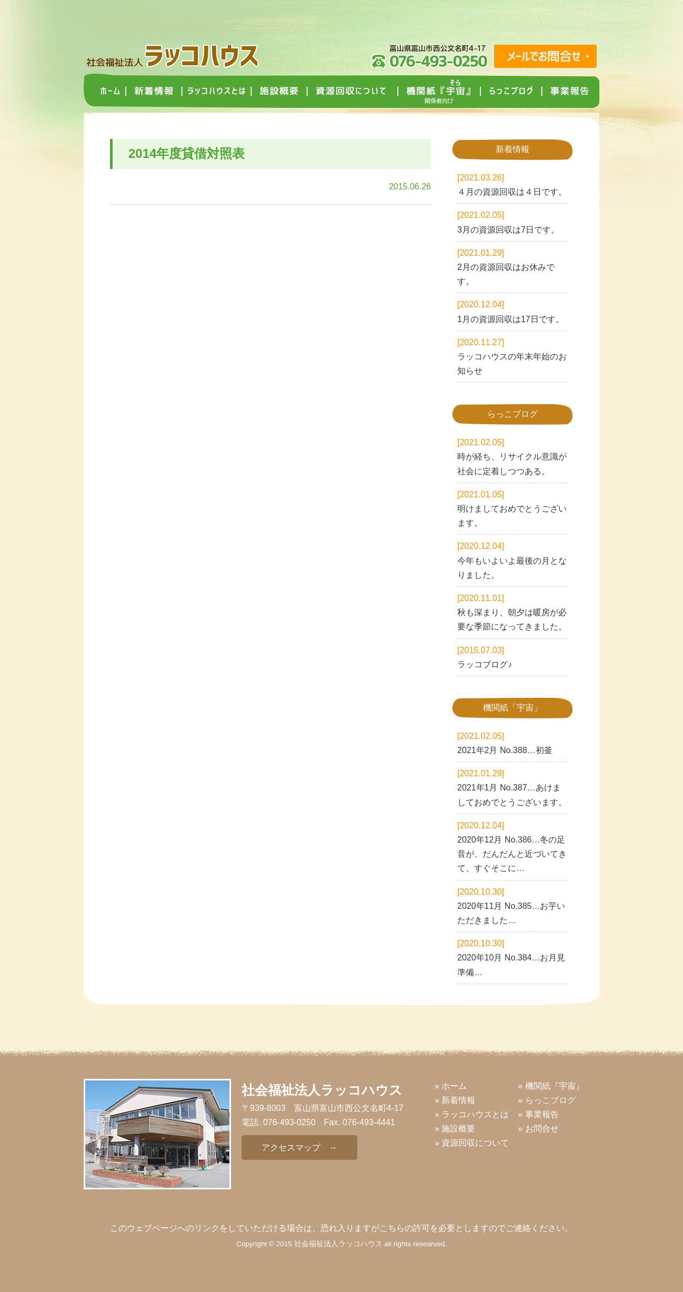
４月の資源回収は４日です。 (512, 191)
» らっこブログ (546, 1100)
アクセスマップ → (299, 1147)
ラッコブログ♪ (484, 664)
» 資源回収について (472, 1142)
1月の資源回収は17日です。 (510, 319)
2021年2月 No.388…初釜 (505, 750)
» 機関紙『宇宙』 (551, 1085)
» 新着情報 (455, 1100)
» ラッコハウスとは (472, 1114)
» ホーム (451, 1085)
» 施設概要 (455, 1128)
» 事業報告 (538, 1114)
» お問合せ (538, 1128)
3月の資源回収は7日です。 (508, 229)
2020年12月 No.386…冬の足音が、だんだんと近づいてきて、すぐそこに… (512, 854)
